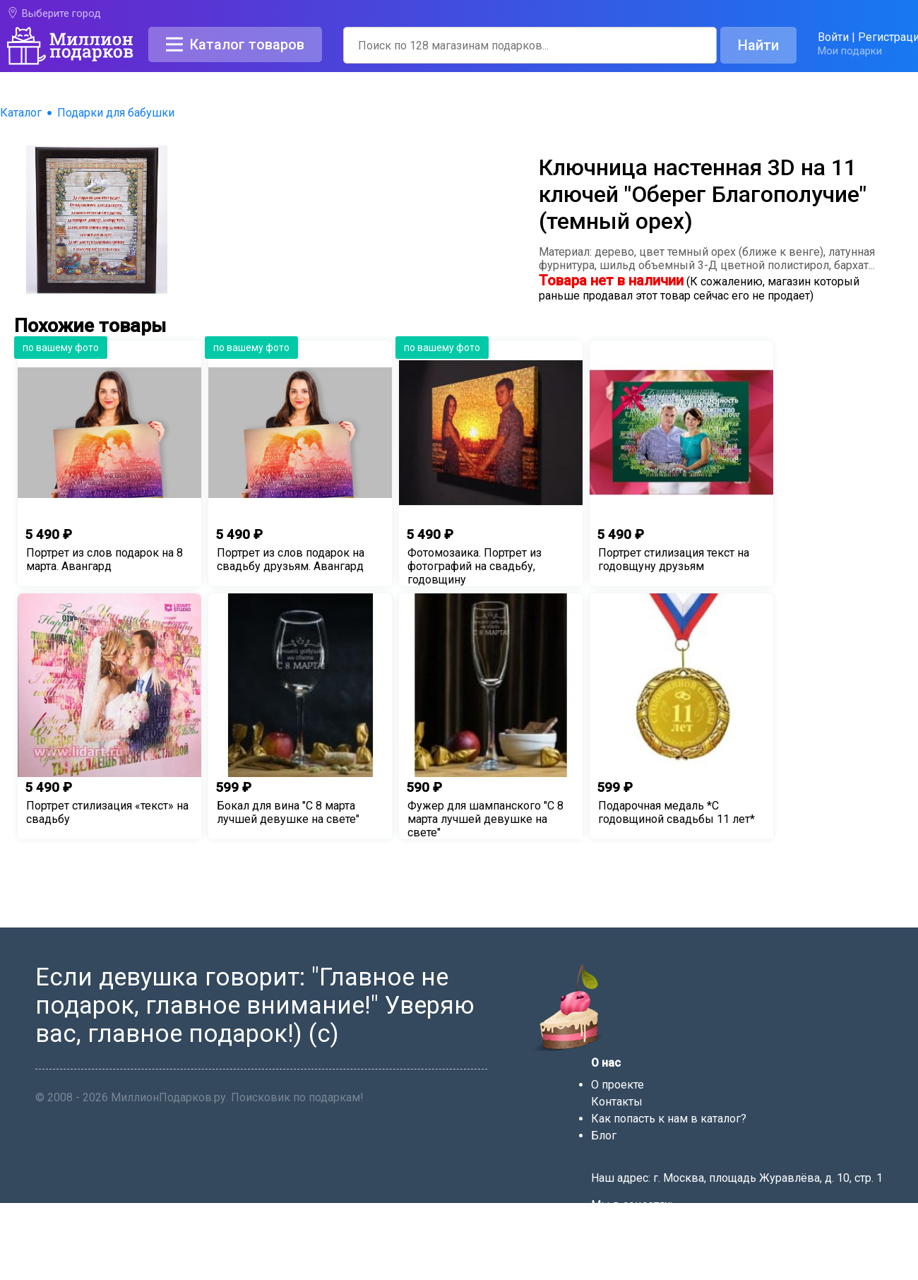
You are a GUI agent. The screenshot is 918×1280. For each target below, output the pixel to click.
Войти (833, 37)
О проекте (617, 1084)
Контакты (617, 1101)
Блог (603, 1135)
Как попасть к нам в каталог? (668, 1118)
